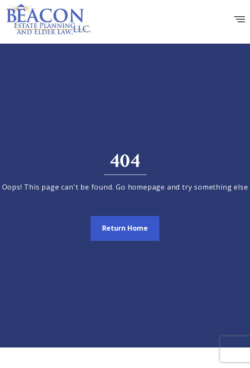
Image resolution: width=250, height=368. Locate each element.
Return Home (125, 228)
